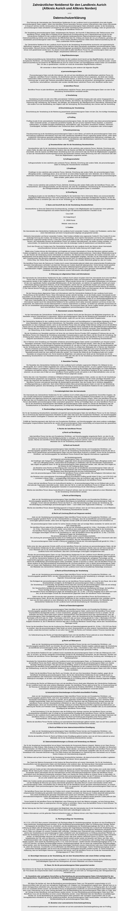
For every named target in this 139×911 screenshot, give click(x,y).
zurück (69, 13)
